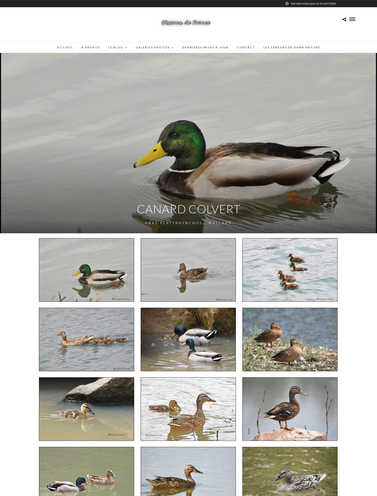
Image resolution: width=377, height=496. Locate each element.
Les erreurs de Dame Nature (292, 47)
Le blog (115, 47)
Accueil (65, 47)
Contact (246, 47)
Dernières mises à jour (205, 47)
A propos (90, 47)
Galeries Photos (153, 47)
